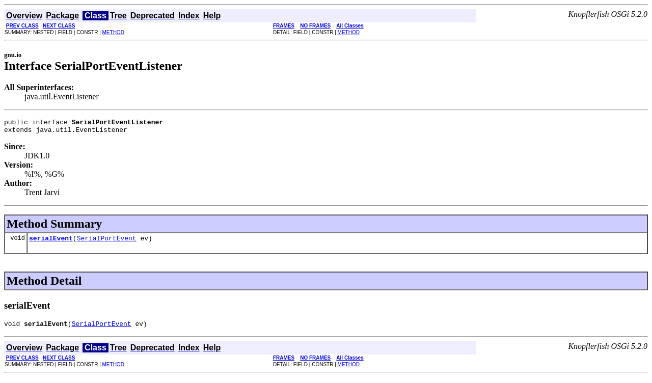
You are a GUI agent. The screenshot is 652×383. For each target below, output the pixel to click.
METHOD (113, 32)
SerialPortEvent (107, 242)
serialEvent (51, 242)
